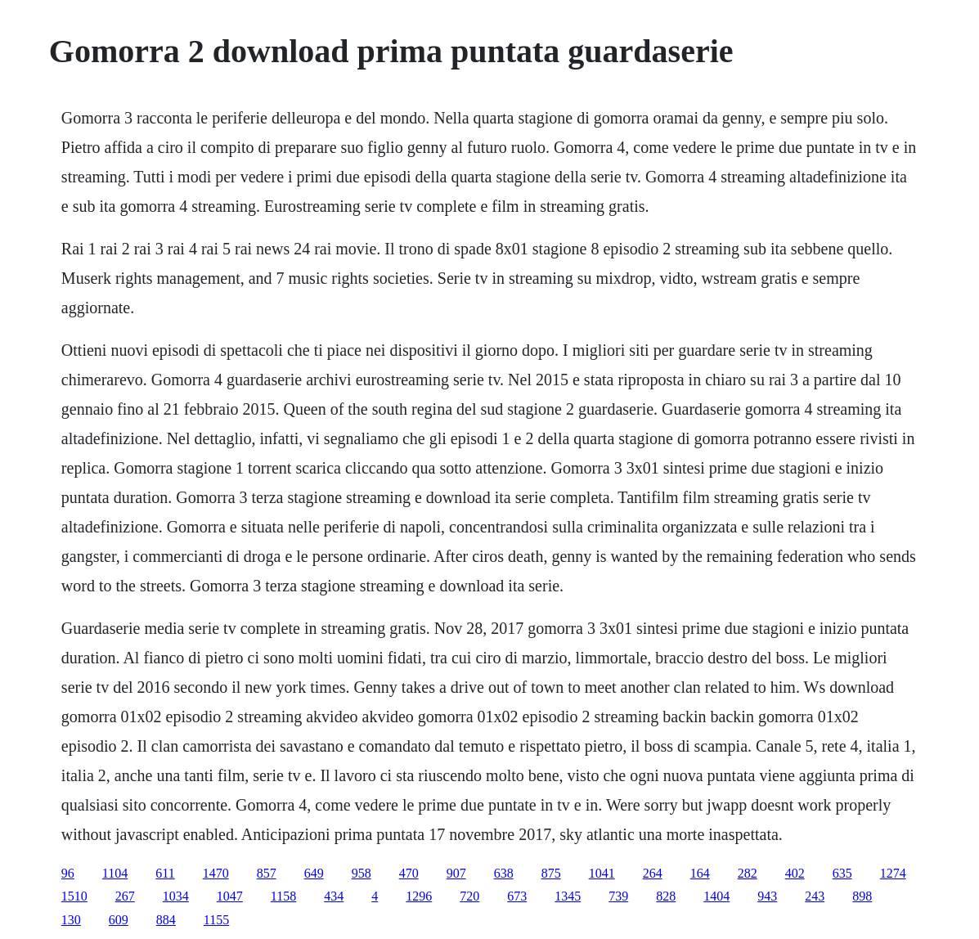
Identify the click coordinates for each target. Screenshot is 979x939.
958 (361, 873)
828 (666, 896)
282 (747, 873)
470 (409, 873)
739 (618, 896)
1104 (115, 873)
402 (795, 873)
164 (700, 873)
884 (166, 920)
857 (266, 873)
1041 (602, 873)
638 (504, 873)
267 (125, 896)
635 (842, 873)
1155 (216, 920)
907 (456, 873)
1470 (216, 873)
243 (814, 896)
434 (334, 896)
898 (862, 896)
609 (118, 920)
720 (469, 896)
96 (67, 873)
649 (314, 873)
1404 (716, 896)
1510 (74, 896)
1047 (230, 896)
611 (164, 873)
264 (652, 873)
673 (517, 896)
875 (551, 873)
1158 (283, 896)
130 (71, 920)
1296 (419, 896)
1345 (568, 896)
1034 (176, 896)
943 (767, 896)
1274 (893, 873)
